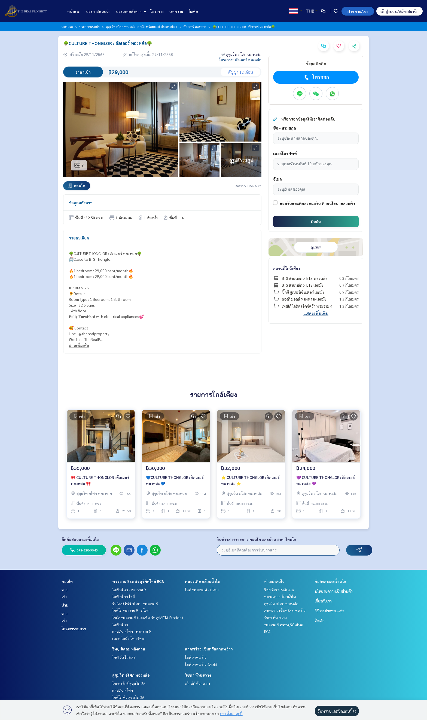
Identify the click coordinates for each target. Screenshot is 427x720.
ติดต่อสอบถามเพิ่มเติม (80, 539)
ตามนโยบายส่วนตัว (338, 203)
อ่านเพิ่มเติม (79, 345)
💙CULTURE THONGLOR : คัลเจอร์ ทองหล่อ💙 (175, 480)
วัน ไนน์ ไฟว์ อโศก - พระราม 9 (135, 603)
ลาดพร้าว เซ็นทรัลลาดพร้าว (209, 648)
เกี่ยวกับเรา (323, 600)
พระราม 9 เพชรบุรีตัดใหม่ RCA (138, 581)
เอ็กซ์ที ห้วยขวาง (197, 683)
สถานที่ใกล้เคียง (286, 268)
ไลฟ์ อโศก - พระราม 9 (129, 589)
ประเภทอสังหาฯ (130, 11)
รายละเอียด (79, 237)
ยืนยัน (316, 221)
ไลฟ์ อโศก (120, 624)
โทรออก (316, 77)
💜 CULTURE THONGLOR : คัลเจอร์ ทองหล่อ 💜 (325, 480)
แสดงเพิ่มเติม (315, 313)
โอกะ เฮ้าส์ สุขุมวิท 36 (128, 683)
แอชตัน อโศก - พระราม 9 (131, 631)
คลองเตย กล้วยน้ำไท (202, 581)
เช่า (64, 596)
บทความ (176, 11)
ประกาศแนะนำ (98, 11)
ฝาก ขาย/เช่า (357, 11)
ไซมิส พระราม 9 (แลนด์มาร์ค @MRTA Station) (147, 617)
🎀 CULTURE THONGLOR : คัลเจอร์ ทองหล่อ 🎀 (100, 480)
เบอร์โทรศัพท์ (285, 153)
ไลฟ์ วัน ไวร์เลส (124, 657)
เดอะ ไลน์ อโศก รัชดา (128, 638)
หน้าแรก (73, 11)
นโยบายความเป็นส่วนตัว (334, 591)
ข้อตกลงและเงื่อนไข (330, 581)
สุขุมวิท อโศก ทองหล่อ (131, 675)
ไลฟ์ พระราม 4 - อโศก (202, 589)
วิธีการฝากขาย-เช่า (329, 610)
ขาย (65, 589)
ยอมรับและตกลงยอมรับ (300, 203)
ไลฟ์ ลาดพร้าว (195, 657)
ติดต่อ (193, 11)
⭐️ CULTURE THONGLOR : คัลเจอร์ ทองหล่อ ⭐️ (250, 480)
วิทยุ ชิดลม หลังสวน (128, 648)
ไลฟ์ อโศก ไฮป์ (123, 596)
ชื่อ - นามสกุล (284, 127)
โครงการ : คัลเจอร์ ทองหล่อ (240, 59)
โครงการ (157, 11)
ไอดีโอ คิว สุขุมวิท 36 (128, 697)
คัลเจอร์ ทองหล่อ (195, 27)
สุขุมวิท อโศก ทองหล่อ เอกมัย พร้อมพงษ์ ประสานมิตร (141, 27)
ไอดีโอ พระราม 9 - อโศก (131, 610)
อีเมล (277, 178)
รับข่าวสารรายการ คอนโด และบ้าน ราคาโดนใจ (256, 539)
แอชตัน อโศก (122, 690)
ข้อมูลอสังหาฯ (81, 202)
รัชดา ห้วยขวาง (198, 675)
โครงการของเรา (74, 628)
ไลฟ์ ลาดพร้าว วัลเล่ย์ (201, 664)
